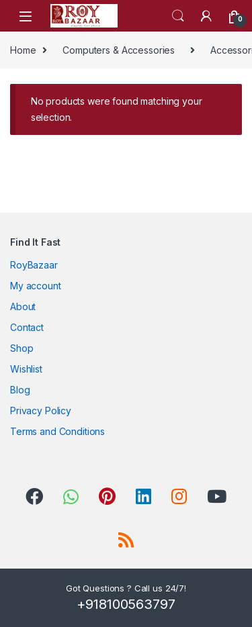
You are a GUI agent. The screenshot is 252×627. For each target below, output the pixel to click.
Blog (20, 389)
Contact (27, 327)
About (23, 306)
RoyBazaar (34, 265)
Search (178, 16)
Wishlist (26, 369)
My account (35, 285)
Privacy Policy (40, 410)
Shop (21, 348)
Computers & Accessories (118, 50)
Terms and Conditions (57, 431)
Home (23, 50)
